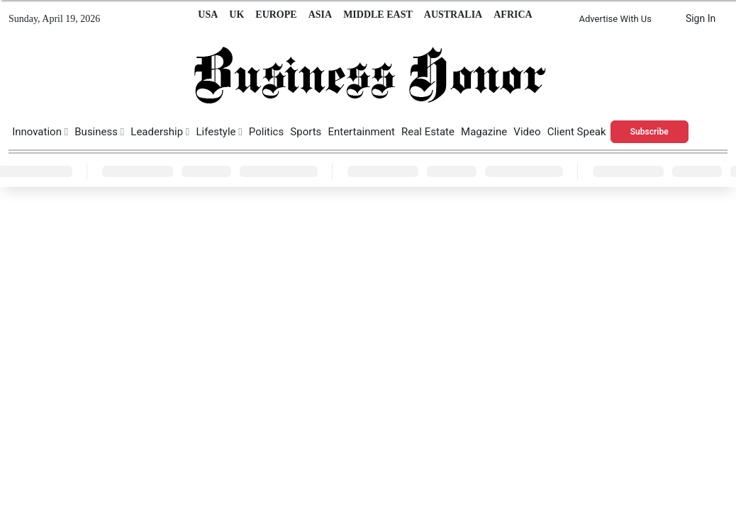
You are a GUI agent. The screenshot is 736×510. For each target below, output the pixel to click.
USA (208, 14)
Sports (305, 131)
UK (236, 14)
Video (526, 131)
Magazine (484, 131)
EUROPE (275, 14)
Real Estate (428, 131)
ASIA (320, 14)
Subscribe (649, 132)
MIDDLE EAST (378, 14)
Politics (266, 131)
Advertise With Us (615, 18)
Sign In (700, 18)
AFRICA (513, 14)
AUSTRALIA (453, 14)
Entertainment (361, 131)
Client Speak (576, 131)
